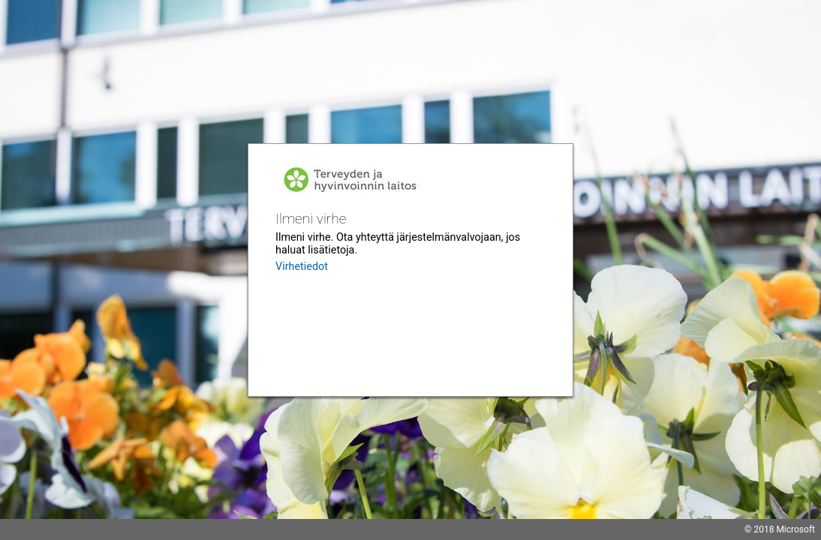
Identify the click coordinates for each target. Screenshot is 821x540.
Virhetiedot (301, 266)
